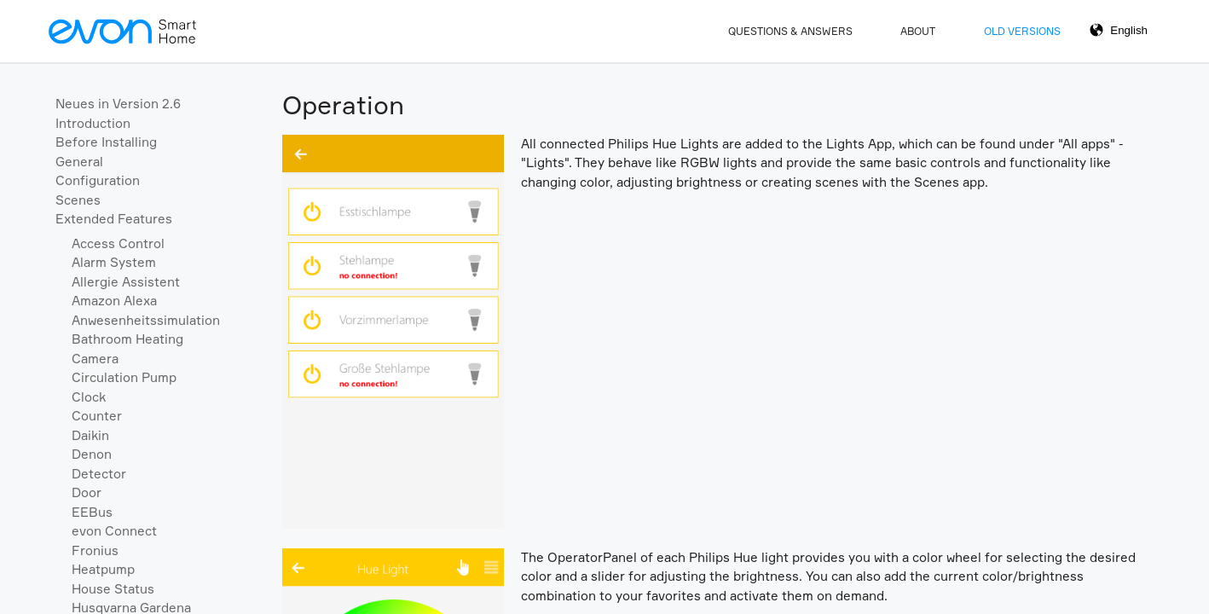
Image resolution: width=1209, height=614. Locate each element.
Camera (95, 358)
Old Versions (1022, 31)
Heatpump (103, 569)
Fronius (95, 550)
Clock (89, 397)
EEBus (92, 512)
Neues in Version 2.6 (118, 104)
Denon (92, 454)
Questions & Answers (790, 31)
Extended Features (113, 219)
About (917, 31)
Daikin (90, 435)
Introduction (92, 123)
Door (86, 492)
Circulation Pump (124, 377)
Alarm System (114, 262)
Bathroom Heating (127, 339)
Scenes (78, 200)
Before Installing (106, 142)
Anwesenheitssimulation (146, 320)
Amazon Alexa (114, 301)
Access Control (118, 243)
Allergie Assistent (126, 282)
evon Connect (114, 531)
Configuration (97, 180)
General (79, 162)
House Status (113, 589)
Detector (99, 474)
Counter (97, 416)
